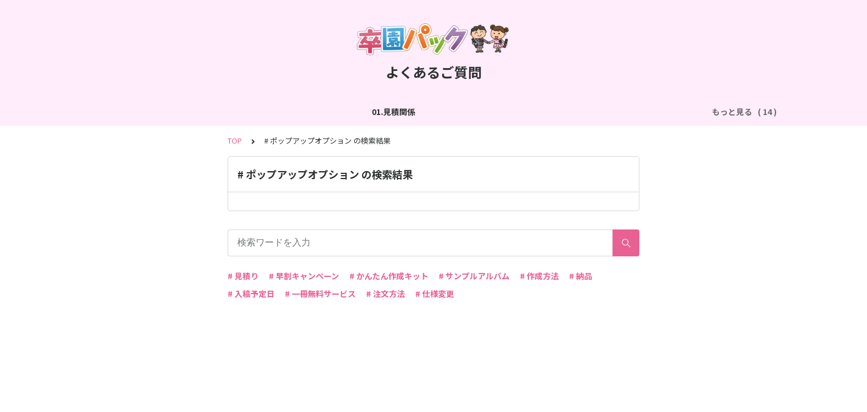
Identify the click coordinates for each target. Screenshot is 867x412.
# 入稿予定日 (251, 293)
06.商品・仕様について (648, 111)
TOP (235, 140)
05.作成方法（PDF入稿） (544, 111)
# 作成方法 (539, 276)
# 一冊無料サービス (320, 293)
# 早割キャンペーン (304, 276)
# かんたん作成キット (388, 276)
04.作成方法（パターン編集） (429, 111)
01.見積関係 (123, 111)
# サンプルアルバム (474, 276)
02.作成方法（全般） (199, 111)
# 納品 (580, 276)
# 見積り (243, 276)
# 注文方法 (385, 293)
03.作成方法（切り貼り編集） (306, 111)
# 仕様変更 (434, 293)
